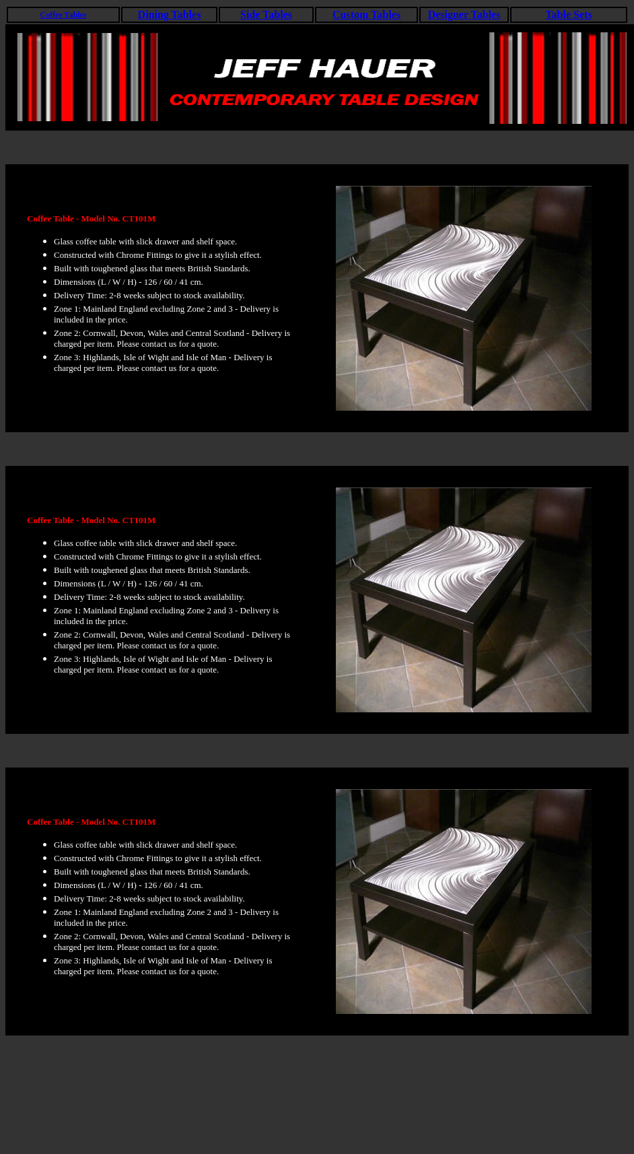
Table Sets (568, 14)
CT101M (139, 218)
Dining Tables (169, 14)
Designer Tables (464, 14)
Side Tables (266, 14)
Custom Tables (366, 14)
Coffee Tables (63, 15)
